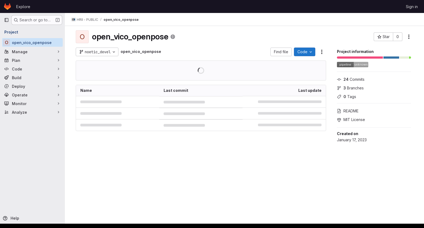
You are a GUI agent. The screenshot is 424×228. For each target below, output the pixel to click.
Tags (346, 96)
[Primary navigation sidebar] (6, 20)
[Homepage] (7, 6)
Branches (350, 88)
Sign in (412, 6)
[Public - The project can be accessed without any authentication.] (173, 37)
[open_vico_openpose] (32, 42)
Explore (23, 6)
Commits (351, 79)
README (348, 111)
